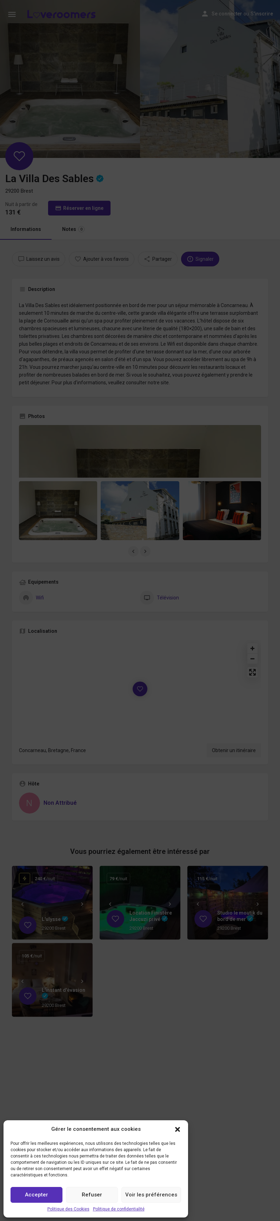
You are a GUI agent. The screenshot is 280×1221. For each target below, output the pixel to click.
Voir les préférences (151, 1195)
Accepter (36, 1195)
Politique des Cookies (68, 1209)
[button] (177, 1129)
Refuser (92, 1195)
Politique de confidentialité (119, 1209)
